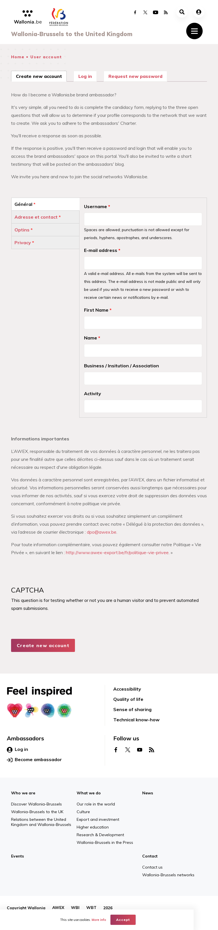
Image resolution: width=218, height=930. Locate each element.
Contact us (152, 867)
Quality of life (128, 699)
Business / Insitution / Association (121, 365)
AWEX (58, 907)
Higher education (93, 827)
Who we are (23, 793)
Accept (135, 920)
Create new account (41, 75)
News (147, 793)
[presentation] (54, 636)
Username (97, 206)
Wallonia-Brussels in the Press (105, 842)
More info (111, 920)
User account (46, 56)
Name (92, 338)
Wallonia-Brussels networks (168, 874)
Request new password (135, 76)
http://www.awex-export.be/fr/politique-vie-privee (117, 552)
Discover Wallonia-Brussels (36, 804)
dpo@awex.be (101, 532)
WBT (91, 907)
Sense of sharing (132, 709)
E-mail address (102, 250)
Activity (92, 393)
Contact (150, 856)
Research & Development (100, 834)
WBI (75, 907)
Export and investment (98, 819)
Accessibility (127, 689)
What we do (89, 793)
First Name (98, 310)
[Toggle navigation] (194, 31)
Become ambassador (34, 760)
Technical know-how (136, 719)
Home (17, 56)
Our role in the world (96, 804)
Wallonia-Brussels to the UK (37, 811)
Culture (83, 811)
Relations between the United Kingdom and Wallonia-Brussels (41, 822)
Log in (85, 76)
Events (17, 856)
